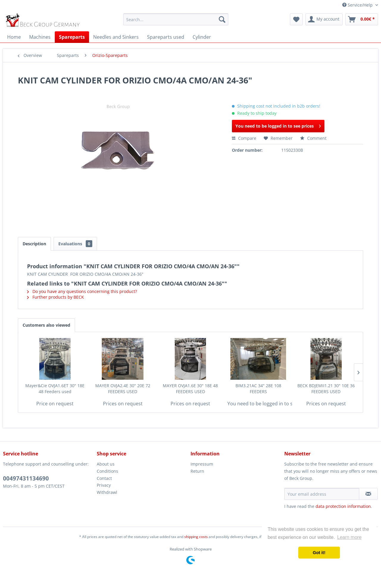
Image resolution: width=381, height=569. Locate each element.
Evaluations (75, 243)
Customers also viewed (46, 325)
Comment (313, 138)
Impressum (201, 464)
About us (106, 464)
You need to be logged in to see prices (278, 125)
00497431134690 (26, 478)
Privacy (104, 485)
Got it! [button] (319, 552)
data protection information (343, 506)
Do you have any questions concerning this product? (82, 291)
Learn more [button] (349, 537)
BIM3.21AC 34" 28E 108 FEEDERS (258, 388)
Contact (104, 478)
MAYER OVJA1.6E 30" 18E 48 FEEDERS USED (190, 388)
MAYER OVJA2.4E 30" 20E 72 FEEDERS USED (122, 388)
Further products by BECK (55, 297)
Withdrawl (107, 492)
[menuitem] (175, 19)
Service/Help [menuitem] (358, 5)
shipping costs (196, 536)
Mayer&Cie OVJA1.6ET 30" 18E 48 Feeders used (55, 388)
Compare (244, 138)
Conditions (107, 471)
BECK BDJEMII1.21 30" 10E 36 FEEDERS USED (326, 388)
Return (197, 471)
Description (34, 243)
